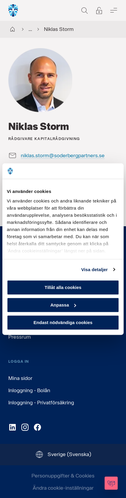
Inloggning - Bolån (29, 390)
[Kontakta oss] (111, 483)
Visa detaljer (94, 269)
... (25, 29)
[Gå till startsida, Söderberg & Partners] (13, 10)
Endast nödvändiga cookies (63, 322)
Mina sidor (20, 378)
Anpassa (63, 304)
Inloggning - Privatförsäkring (41, 402)
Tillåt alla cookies (63, 287)
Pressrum (19, 337)
